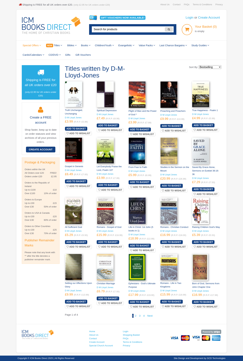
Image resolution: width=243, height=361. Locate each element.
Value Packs (147, 45)
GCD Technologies (216, 358)
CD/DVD (55, 54)
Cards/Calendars (33, 54)
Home (92, 331)
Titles (54, 45)
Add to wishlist (78, 133)
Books (85, 45)
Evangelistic (126, 45)
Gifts (67, 54)
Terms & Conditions (202, 4)
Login (189, 17)
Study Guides (200, 45)
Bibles (72, 45)
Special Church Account (101, 345)
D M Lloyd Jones (73, 117)
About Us (164, 4)
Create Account (209, 17)
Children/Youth (104, 45)
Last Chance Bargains (173, 45)
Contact (177, 4)
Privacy (219, 4)
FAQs (186, 4)
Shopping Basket (131, 335)
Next (150, 315)
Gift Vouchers (83, 54)
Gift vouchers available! (123, 17)
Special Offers (32, 45)
